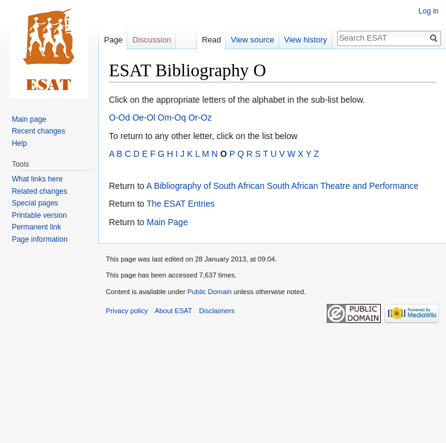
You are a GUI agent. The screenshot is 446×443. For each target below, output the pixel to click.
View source (252, 39)
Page (113, 39)
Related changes (39, 191)
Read (211, 39)
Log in (428, 11)
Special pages (35, 203)
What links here (37, 179)
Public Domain (209, 291)
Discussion (151, 39)
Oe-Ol (143, 117)
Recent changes (38, 131)
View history (305, 39)
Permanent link (36, 227)
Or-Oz (200, 117)
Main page (29, 119)
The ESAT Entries (180, 204)
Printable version (39, 215)
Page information (40, 239)
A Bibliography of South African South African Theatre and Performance (282, 186)
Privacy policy (127, 310)
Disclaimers (217, 310)
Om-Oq (171, 117)
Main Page (167, 222)
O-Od (119, 117)
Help (19, 143)
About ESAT (174, 310)
